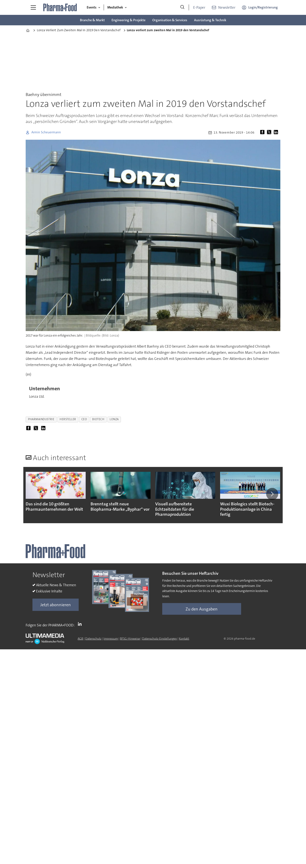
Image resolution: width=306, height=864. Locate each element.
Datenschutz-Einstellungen (159, 638)
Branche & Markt (92, 20)
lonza (114, 419)
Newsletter (226, 7)
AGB (80, 638)
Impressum (110, 638)
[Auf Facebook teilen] (263, 132)
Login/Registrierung (263, 7)
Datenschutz (93, 638)
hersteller (68, 419)
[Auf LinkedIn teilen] (277, 132)
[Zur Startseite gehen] (60, 7)
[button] (272, 494)
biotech (98, 419)
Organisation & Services (169, 20)
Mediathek (115, 7)
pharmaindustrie (41, 419)
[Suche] (182, 7)
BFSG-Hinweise (130, 638)
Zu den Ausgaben (202, 609)
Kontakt (184, 638)
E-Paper (199, 7)
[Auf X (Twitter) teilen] (270, 132)
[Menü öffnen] (33, 7)
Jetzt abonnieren (55, 604)
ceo (84, 419)
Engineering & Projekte (128, 20)
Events (91, 7)
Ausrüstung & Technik (210, 20)
